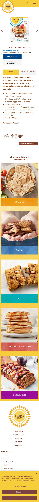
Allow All (19, 498)
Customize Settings (19, 486)
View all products (19, 160)
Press (5, 455)
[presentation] (19, 416)
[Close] (36, 473)
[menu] (34, 3)
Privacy (6, 465)
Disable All (19, 492)
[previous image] (2, 30)
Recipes (18, 438)
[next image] (37, 30)
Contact (18, 442)
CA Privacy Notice (9, 468)
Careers (18, 445)
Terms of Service (9, 462)
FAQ (4, 458)
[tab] (28, 143)
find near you (12, 57)
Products (18, 431)
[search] (27, 3)
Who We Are (18, 435)
